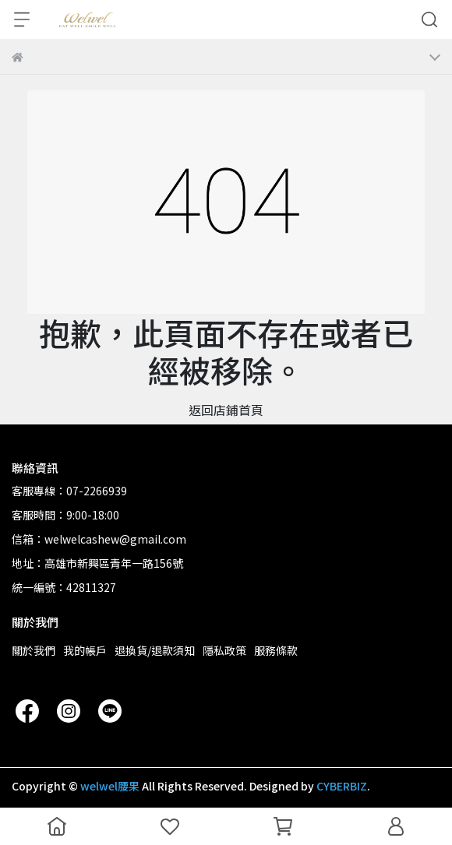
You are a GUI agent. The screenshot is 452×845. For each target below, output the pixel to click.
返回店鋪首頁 (226, 409)
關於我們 (33, 650)
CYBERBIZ (341, 786)
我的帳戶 (85, 650)
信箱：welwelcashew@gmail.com (99, 539)
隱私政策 (224, 650)
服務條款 (276, 650)
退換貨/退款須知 (155, 650)
